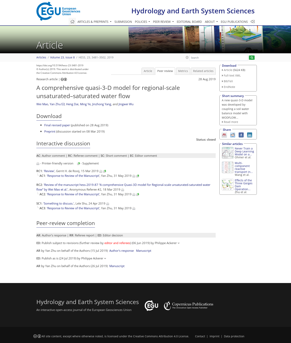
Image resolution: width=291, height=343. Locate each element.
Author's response (121, 251)
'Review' (49, 171)
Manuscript (143, 251)
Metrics (183, 71)
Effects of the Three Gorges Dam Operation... (243, 184)
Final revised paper (57, 125)
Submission (123, 22)
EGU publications (234, 22)
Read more (231, 122)
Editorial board (189, 22)
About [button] (210, 22)
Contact (200, 336)
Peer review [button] (162, 22)
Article (148, 71)
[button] (187, 57)
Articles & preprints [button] (93, 22)
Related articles (203, 71)
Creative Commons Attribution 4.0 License (160, 336)
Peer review (165, 71)
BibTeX (228, 81)
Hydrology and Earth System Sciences (193, 10)
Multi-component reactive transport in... (244, 167)
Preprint (49, 131)
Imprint (214, 336)
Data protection (234, 336)
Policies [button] (141, 22)
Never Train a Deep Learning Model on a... (244, 151)
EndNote (229, 87)
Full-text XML (232, 75)
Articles (41, 57)
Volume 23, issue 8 (62, 57)
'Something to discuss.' (58, 203)
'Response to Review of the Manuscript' (73, 176)
